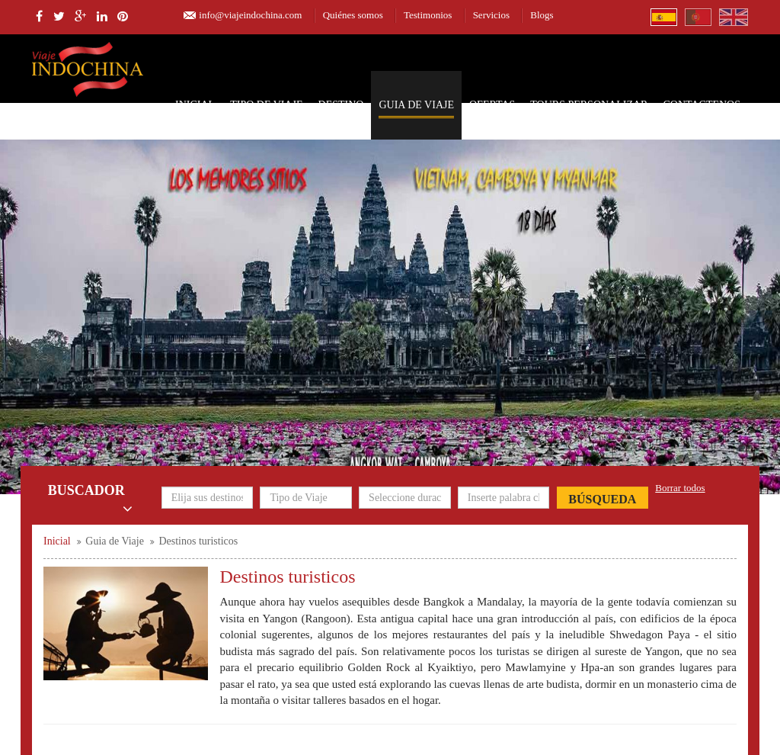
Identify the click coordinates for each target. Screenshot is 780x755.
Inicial (195, 105)
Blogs (541, 15)
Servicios (491, 15)
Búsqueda (602, 499)
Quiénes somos (353, 15)
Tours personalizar (588, 105)
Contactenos (701, 105)
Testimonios (428, 15)
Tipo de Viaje (266, 105)
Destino (341, 105)
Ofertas (492, 105)
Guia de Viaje (416, 105)
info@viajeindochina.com (250, 15)
